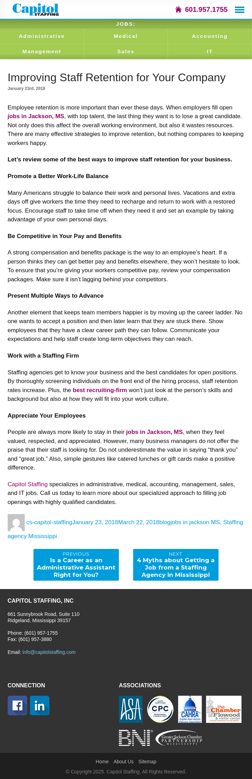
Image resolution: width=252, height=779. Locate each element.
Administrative (42, 36)
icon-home (178, 9)
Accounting (210, 36)
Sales (125, 51)
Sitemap (147, 761)
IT (210, 51)
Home (102, 761)
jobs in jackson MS (195, 522)
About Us (124, 761)
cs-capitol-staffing (49, 522)
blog (164, 522)
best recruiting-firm (100, 390)
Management (41, 51)
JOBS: (126, 24)
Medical (126, 36)
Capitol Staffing (28, 484)
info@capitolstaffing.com (48, 652)
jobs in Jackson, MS (36, 116)
